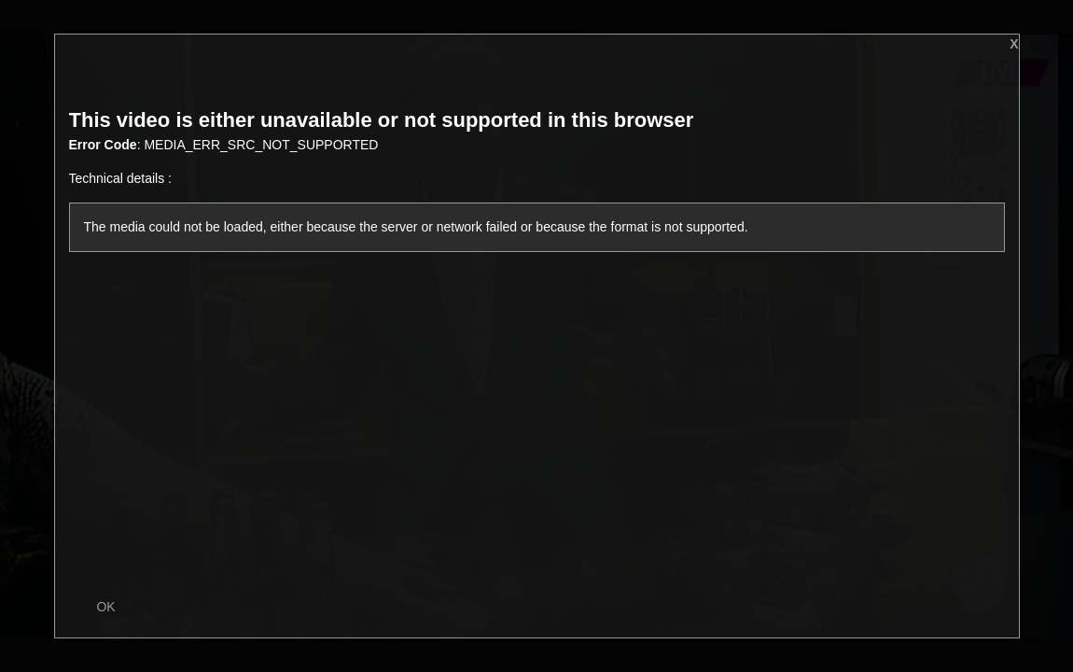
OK (105, 606)
